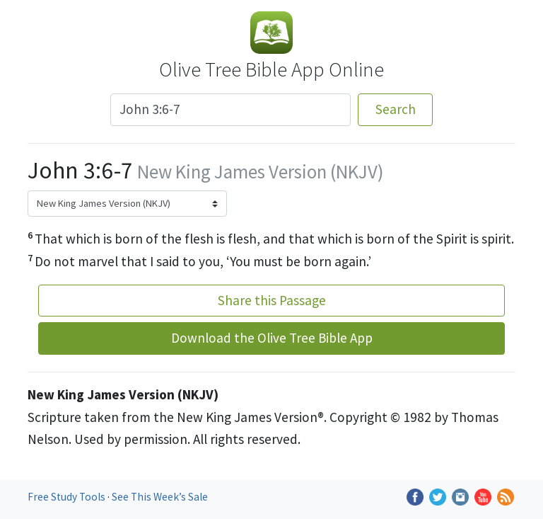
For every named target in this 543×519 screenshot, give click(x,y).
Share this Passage (272, 300)
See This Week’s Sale (160, 496)
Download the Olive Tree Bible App (272, 337)
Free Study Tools (67, 496)
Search (395, 109)
